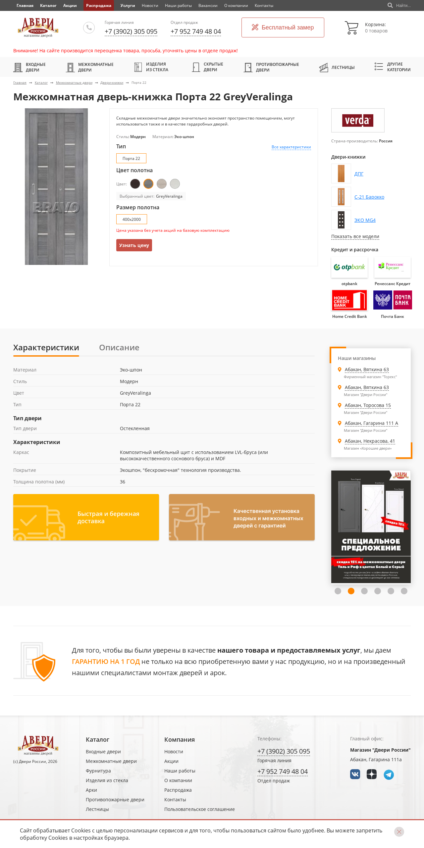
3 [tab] (364, 591)
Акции (70, 5)
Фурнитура (98, 771)
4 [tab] (377, 591)
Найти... (399, 6)
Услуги (128, 5)
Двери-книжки (111, 82)
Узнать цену (134, 245)
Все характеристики (291, 147)
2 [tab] (351, 591)
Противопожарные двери (271, 67)
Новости (150, 5)
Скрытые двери (207, 67)
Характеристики (46, 347)
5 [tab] (391, 591)
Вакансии (208, 5)
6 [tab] (404, 591)
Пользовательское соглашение (199, 809)
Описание (119, 347)
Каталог (48, 5)
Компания (179, 739)
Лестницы (337, 67)
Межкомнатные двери (90, 67)
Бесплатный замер (283, 27)
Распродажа (98, 5)
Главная (19, 82)
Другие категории (393, 67)
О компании (236, 5)
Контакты (264, 5)
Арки (91, 790)
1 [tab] (338, 591)
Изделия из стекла (150, 67)
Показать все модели (355, 236)
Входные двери (29, 67)
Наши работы (178, 5)
